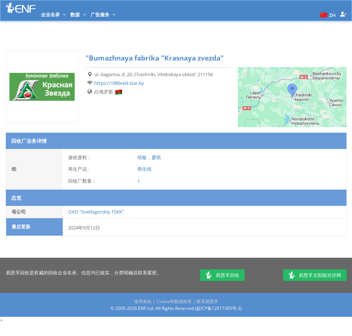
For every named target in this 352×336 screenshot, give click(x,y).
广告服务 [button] (103, 14)
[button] (327, 14)
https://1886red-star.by (119, 83)
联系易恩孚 (207, 301)
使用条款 (143, 301)
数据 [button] (78, 14)
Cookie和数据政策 (174, 301)
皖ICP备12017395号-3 (218, 308)
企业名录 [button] (53, 14)
